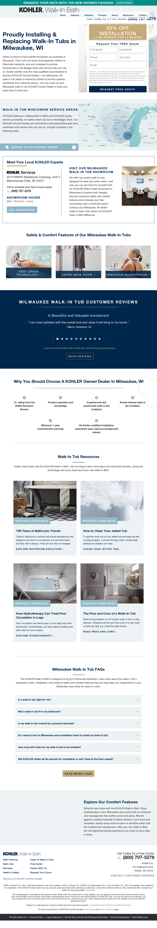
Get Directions (22, 209)
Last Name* (125, 49)
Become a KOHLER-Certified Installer (22, 878)
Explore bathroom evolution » (40, 549)
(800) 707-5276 (119, 9)
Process (103, 14)
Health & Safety (11, 872)
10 (100, 339)
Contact (142, 14)
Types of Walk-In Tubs (42, 859)
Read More (90, 890)
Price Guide (36, 864)
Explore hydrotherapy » (35, 635)
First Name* (96, 49)
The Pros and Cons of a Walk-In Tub (109, 613)
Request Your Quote (40, 872)
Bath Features (10, 859)
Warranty (8, 868)
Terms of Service (106, 909)
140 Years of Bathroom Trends (38, 531)
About (115, 14)
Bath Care (8, 864)
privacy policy (108, 82)
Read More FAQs (78, 773)
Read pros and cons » (100, 631)
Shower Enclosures (120, 917)
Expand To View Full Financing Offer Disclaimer (111, 905)
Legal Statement (54, 917)
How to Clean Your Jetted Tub (105, 531)
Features (76, 14)
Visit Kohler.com (140, 917)
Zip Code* (125, 57)
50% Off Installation (118, 32)
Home (67, 14)
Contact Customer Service (132, 875)
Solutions (91, 14)
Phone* (94, 57)
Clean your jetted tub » (102, 549)
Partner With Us (38, 868)
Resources (127, 14)
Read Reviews (79, 356)
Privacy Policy (89, 909)
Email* (93, 65)
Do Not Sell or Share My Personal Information (86, 917)
